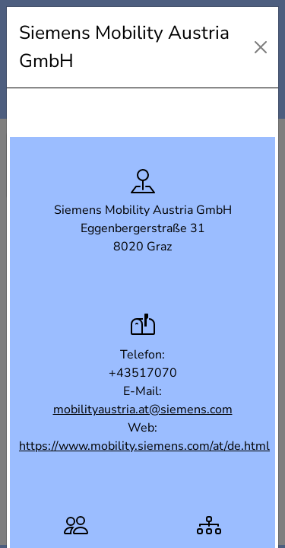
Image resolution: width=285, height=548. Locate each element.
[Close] (260, 47)
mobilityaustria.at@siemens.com (143, 409)
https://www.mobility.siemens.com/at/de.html (144, 446)
